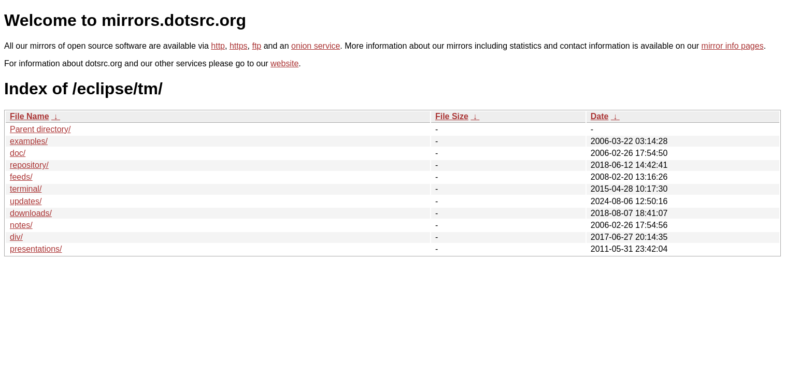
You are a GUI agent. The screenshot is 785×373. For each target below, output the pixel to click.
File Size (451, 116)
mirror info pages (733, 45)
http (218, 45)
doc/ (17, 153)
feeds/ (21, 177)
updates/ (25, 201)
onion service (315, 45)
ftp (256, 45)
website (284, 63)
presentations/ (36, 249)
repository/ (29, 165)
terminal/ (25, 188)
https (239, 45)
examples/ (29, 141)
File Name (29, 116)
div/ (16, 237)
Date (600, 116)
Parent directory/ (40, 129)
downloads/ (31, 213)
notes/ (21, 225)
